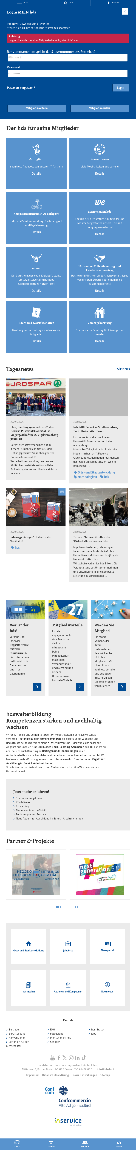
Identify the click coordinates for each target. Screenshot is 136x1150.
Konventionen (99, 159)
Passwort (13, 67)
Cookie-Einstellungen (84, 1075)
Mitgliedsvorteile (37, 108)
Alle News (123, 369)
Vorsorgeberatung (100, 323)
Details (36, 173)
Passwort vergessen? (21, 88)
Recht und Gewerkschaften (36, 323)
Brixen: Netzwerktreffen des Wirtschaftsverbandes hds (91, 539)
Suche (71, 3)
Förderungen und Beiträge (31, 814)
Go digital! (36, 159)
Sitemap (105, 1075)
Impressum (32, 1075)
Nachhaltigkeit (85, 477)
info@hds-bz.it (105, 1069)
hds (104, 477)
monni (36, 268)
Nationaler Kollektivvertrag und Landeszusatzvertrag (99, 268)
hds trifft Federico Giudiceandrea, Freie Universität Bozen (95, 429)
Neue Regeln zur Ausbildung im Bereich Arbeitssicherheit (49, 818)
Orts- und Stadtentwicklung (94, 472)
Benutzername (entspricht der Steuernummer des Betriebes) (51, 52)
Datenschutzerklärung (55, 1075)
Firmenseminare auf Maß (31, 810)
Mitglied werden (99, 108)
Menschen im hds (99, 211)
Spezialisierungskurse (29, 798)
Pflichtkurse (23, 802)
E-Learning (22, 806)
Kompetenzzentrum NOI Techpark (36, 214)
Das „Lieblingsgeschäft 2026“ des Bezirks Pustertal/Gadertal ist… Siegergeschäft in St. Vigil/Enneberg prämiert (34, 433)
